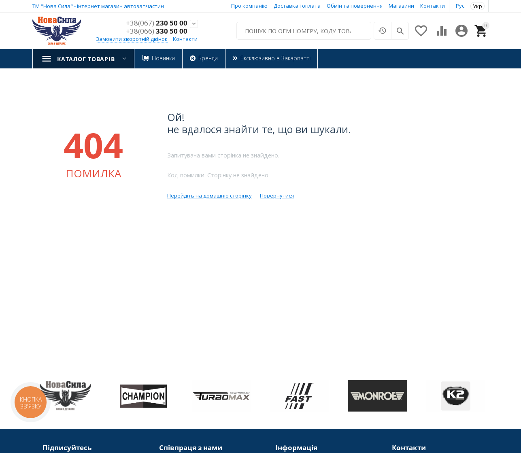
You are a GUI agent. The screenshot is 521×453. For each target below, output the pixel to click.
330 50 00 (156, 31)
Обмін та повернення (355, 5)
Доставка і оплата (297, 5)
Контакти (432, 5)
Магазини (401, 5)
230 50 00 (156, 23)
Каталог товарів (86, 59)
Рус (460, 5)
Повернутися (277, 195)
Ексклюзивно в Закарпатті (275, 58)
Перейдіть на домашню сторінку (209, 195)
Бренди (208, 58)
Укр (477, 6)
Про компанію (249, 5)
